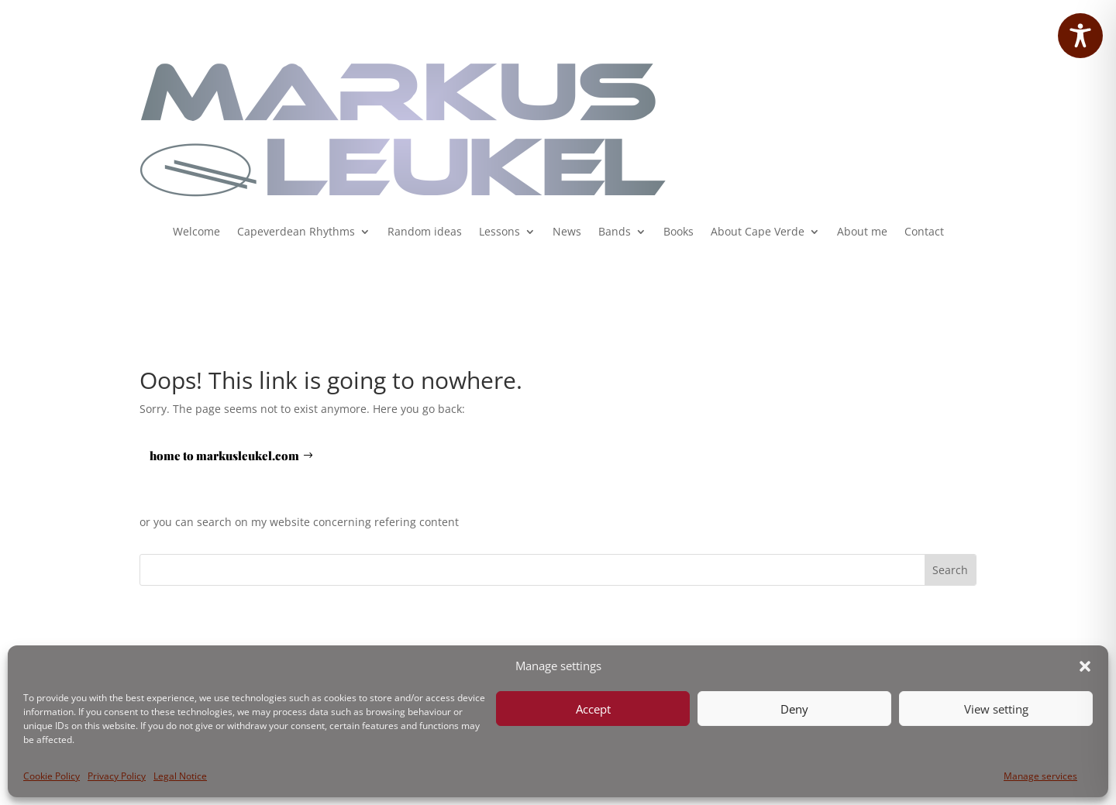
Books (678, 232)
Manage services (1040, 776)
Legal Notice (180, 776)
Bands (614, 232)
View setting (996, 709)
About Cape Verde (757, 232)
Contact (924, 232)
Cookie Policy (51, 776)
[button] (1085, 666)
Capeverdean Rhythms (296, 232)
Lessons (499, 232)
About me (862, 232)
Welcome (196, 232)
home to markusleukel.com (224, 455)
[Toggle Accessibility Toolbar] (1080, 36)
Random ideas (425, 232)
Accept (593, 709)
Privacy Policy (117, 776)
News (567, 232)
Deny (794, 709)
